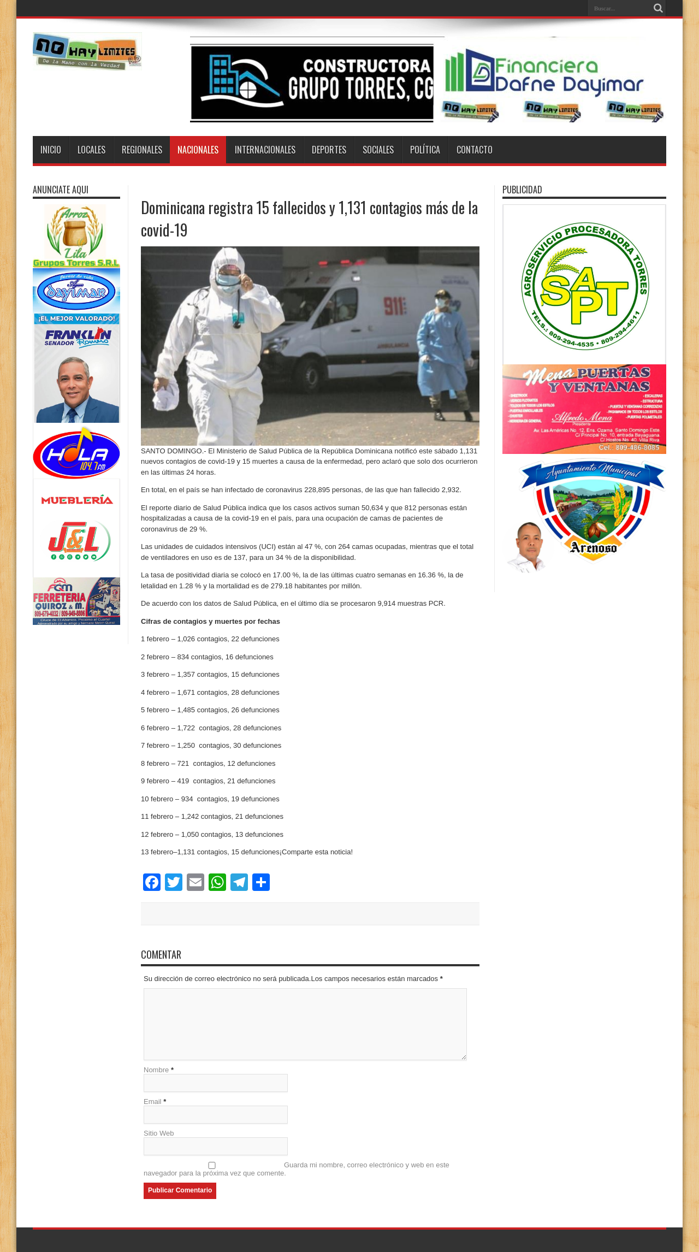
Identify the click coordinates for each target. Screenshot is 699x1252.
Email (153, 1101)
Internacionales (265, 149)
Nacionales (197, 149)
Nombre (156, 1070)
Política (425, 149)
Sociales (378, 149)
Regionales (142, 149)
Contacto (475, 149)
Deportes (329, 149)
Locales (91, 149)
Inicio (50, 149)
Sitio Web (159, 1133)
